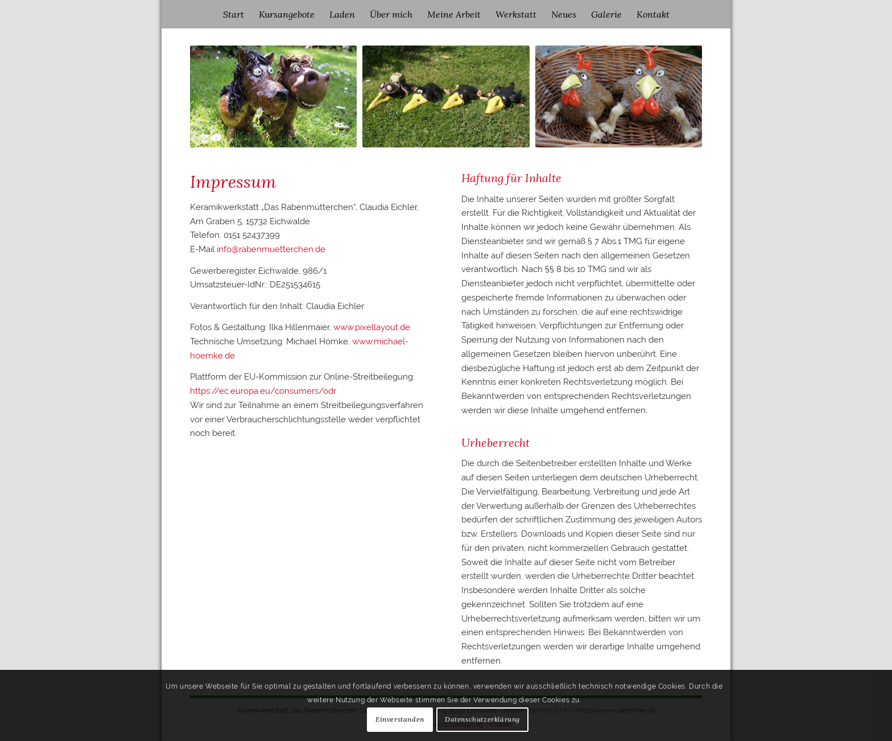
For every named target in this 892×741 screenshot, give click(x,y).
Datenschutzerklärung (482, 719)
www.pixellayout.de (371, 327)
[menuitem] (233, 14)
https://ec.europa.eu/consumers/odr (263, 391)
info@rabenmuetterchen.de (271, 249)
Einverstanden (399, 719)
